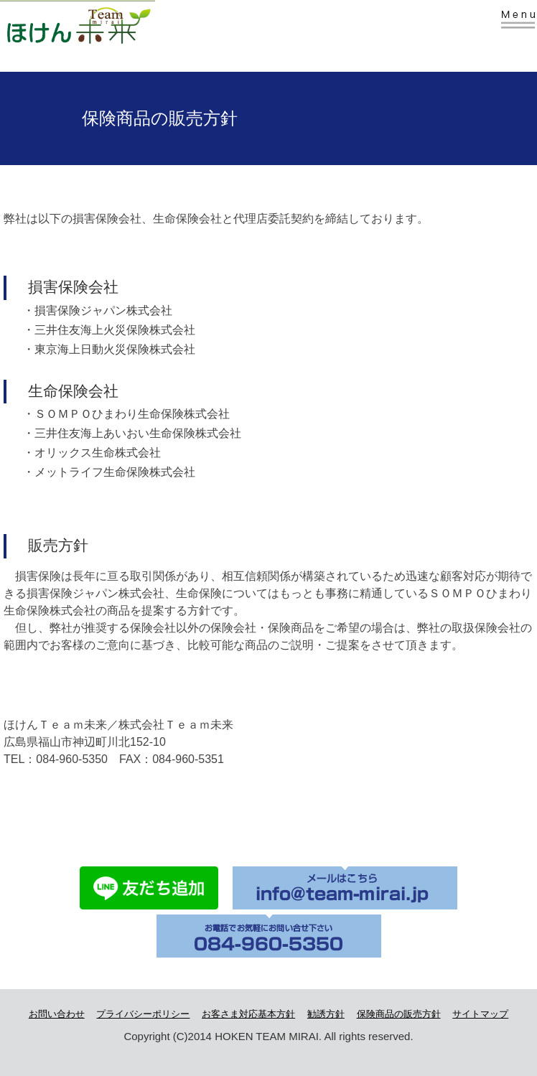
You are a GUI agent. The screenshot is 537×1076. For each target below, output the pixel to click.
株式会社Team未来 (102, 23)
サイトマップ (480, 1014)
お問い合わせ (57, 1014)
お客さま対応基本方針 (248, 1014)
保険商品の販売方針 (399, 1014)
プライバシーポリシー (143, 1014)
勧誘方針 (326, 1014)
